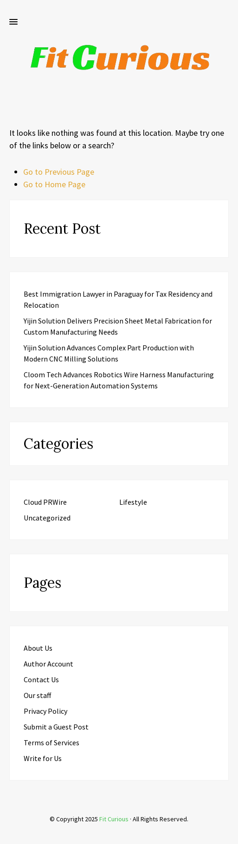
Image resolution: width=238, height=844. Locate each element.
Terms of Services (51, 742)
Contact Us (41, 679)
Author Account (48, 663)
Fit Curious (114, 819)
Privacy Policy (45, 711)
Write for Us (43, 758)
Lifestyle (133, 502)
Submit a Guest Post (56, 726)
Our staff (37, 695)
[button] (13, 22)
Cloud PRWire (45, 502)
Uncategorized (47, 517)
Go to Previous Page (58, 171)
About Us (38, 648)
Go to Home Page (54, 184)
